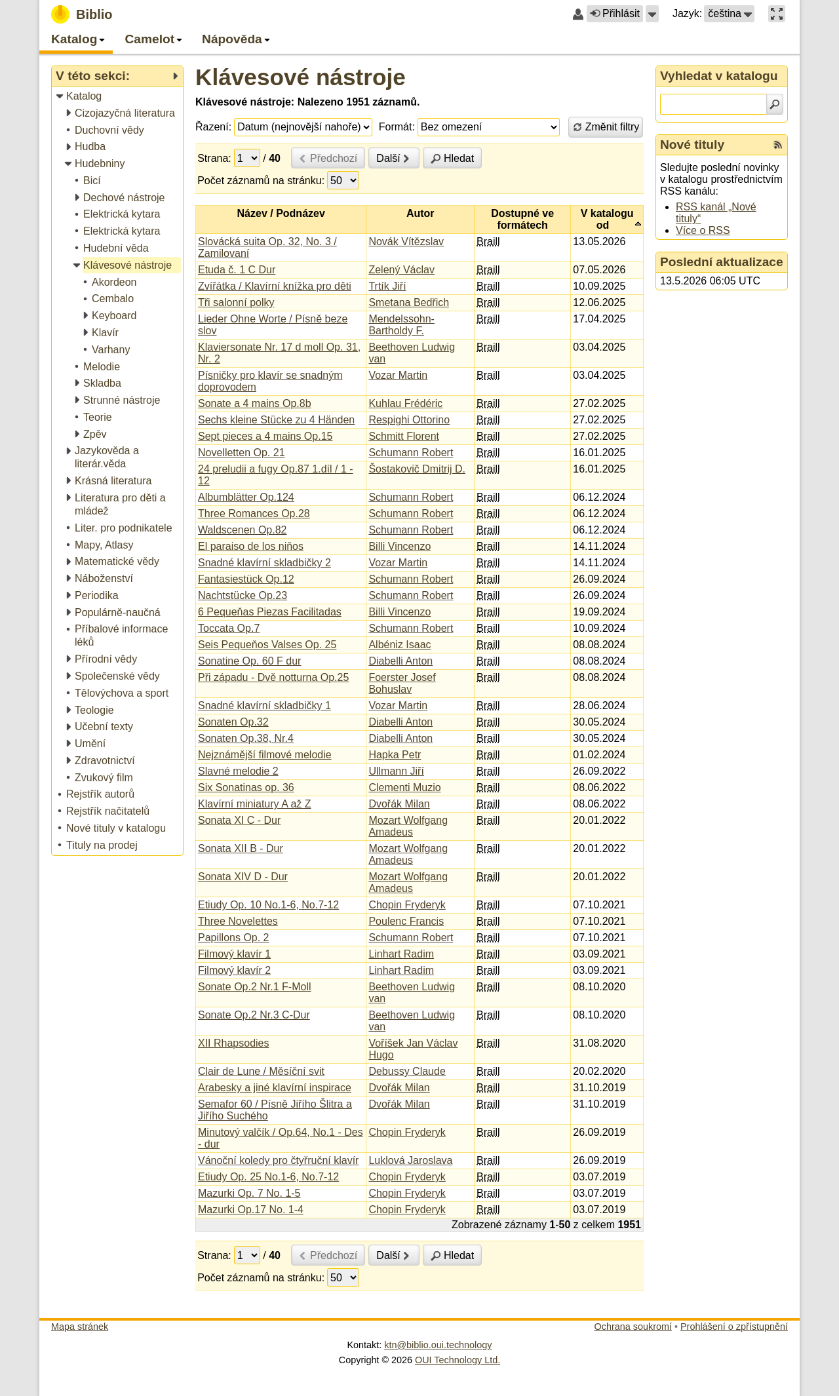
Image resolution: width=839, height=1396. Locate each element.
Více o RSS (703, 230)
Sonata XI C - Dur (239, 820)
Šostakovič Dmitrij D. (416, 469)
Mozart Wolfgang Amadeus (408, 826)
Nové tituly (692, 144)
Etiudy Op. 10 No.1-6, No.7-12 (268, 904)
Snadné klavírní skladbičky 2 (264, 562)
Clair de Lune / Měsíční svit (261, 1071)
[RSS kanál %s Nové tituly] (778, 145)
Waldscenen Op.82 (242, 529)
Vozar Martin (397, 375)
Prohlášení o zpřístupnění (734, 1326)
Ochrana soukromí (633, 1326)
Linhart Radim (401, 954)
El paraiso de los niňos (250, 546)
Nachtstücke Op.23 (242, 595)
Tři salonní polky (236, 302)
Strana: (214, 158)
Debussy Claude (406, 1071)
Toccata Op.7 (229, 628)
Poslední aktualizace (721, 262)
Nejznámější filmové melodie (265, 754)
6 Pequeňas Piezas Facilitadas (269, 611)
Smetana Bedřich (408, 302)
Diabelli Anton (400, 661)
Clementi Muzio (404, 787)
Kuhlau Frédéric (405, 403)
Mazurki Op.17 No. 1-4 (250, 1209)
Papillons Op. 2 (233, 937)
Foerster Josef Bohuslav (401, 683)
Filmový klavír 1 (234, 954)
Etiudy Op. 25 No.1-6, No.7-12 (268, 1176)
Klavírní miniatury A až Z (254, 803)
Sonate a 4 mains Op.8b (254, 403)
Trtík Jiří (387, 286)
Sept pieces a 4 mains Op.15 (265, 436)
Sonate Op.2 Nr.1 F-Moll (254, 986)
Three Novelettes (238, 921)
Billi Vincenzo (399, 546)
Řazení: (213, 126)
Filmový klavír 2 (234, 970)
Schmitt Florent (403, 436)
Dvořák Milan (398, 803)
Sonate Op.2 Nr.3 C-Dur (254, 1014)
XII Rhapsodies (233, 1043)
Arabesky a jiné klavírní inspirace (274, 1087)
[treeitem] (118, 96)
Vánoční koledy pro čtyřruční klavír (278, 1160)
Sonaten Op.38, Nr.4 (246, 738)
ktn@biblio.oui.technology (438, 1345)
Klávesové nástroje (300, 77)
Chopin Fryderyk (406, 904)
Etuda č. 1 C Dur (236, 269)
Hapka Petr (394, 754)
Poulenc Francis (406, 921)
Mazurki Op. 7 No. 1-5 (249, 1193)
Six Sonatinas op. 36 (246, 787)
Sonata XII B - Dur (240, 848)
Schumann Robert (410, 452)
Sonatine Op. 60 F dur (249, 661)
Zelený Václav (401, 269)
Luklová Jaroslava (410, 1160)
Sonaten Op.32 (233, 721)
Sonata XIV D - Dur (243, 876)
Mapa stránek (79, 1326)
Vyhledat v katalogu (719, 76)
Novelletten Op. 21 (241, 452)
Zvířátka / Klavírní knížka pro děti (274, 286)
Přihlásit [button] (615, 13)
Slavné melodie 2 (238, 771)
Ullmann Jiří (395, 771)
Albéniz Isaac (399, 644)
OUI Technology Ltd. (457, 1360)
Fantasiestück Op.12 (246, 579)
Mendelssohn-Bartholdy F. (401, 324)
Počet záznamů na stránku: (260, 180)
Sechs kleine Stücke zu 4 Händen (276, 419)
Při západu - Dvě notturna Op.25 (273, 677)
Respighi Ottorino (409, 419)
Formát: (397, 126)
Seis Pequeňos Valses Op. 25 (267, 644)
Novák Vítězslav (406, 241)
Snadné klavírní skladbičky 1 (264, 705)
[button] (652, 13)
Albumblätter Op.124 (246, 497)
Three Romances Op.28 (254, 513)
